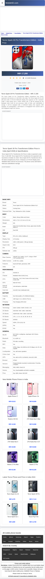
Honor (36, 541)
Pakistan (27, 550)
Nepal (21, 550)
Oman (10, 554)
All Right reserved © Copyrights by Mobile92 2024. (22, 576)
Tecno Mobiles (17, 33)
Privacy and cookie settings (22, 563)
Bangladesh (6, 550)
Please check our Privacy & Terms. (22, 573)
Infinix (24, 541)
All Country (6, 558)
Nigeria (15, 550)
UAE (4, 554)
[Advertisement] (22, 19)
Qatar (16, 554)
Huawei (10, 541)
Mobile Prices (9, 33)
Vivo (4, 541)
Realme (38, 537)
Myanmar (35, 550)
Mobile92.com (12, 3)
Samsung (18, 537)
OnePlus (17, 541)
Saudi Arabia (24, 554)
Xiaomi (26, 537)
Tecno (30, 541)
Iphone (11, 537)
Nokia (4, 537)
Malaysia (32, 554)
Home (2, 33)
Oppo (31, 537)
